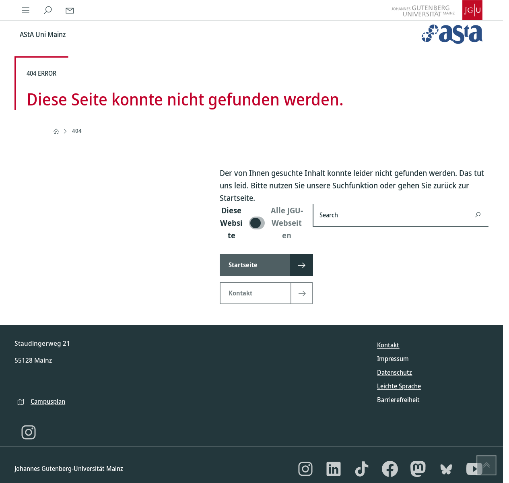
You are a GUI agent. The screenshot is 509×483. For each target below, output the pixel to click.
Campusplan (48, 401)
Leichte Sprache (399, 386)
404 (77, 130)
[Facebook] (390, 469)
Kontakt (388, 345)
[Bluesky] (446, 469)
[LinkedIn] (334, 469)
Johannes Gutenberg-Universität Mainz (68, 468)
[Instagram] (29, 432)
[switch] (261, 223)
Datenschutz (394, 372)
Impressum (393, 358)
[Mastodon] (418, 469)
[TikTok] (362, 469)
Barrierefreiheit (398, 399)
